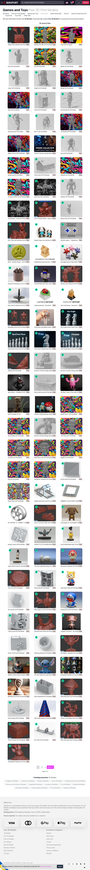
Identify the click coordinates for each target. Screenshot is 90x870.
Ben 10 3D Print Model (40, 131)
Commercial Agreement (53, 845)
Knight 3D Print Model (40, 88)
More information (45, 866)
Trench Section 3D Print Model (16, 740)
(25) (26, 15)
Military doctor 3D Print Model (16, 153)
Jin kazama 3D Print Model (68, 131)
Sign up (85, 2)
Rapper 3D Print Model (67, 457)
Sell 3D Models (8, 845)
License (48, 842)
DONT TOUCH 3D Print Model (16, 653)
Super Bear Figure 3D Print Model (70, 588)
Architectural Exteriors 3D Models (74, 781)
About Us (7, 802)
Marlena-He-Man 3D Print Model (43, 44)
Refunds (49, 853)
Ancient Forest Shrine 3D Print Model (44, 631)
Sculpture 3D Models (12, 781)
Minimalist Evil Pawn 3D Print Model (18, 696)
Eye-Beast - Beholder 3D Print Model (71, 653)
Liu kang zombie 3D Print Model (17, 197)
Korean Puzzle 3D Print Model (16, 544)
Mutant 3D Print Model (67, 88)
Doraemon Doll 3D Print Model (69, 609)
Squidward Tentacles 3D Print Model (44, 479)
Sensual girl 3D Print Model (68, 110)
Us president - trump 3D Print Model (18, 218)
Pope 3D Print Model (66, 44)
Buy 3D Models (10, 830)
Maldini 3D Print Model (67, 66)
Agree (60, 866)
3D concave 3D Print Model (15, 609)
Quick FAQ (49, 839)
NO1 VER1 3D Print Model (41, 740)
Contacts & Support (54, 830)
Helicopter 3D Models (21, 788)
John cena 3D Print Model (68, 436)
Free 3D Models (9, 839)
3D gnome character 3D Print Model (71, 566)
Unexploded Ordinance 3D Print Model (18, 761)
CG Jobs (6, 853)
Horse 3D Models (56, 781)
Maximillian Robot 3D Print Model (17, 327)
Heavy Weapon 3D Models (39, 788)
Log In (79, 2)
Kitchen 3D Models (42, 781)
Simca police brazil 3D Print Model (43, 392)
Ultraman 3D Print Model (67, 175)
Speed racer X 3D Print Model (69, 414)
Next (50, 767)
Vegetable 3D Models (35, 784)
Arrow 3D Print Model (67, 153)
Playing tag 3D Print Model (41, 588)
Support (48, 833)
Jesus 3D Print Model (14, 88)
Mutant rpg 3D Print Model (15, 175)
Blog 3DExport (8, 850)
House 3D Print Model (40, 110)
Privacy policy (50, 848)
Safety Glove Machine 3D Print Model (18, 44)
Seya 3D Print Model (13, 110)
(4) (8, 15)
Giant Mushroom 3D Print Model (69, 696)
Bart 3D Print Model (13, 479)
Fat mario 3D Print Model (15, 457)
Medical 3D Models (78, 784)
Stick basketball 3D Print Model (43, 696)
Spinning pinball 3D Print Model (43, 653)
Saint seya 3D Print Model (41, 197)
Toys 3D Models (64, 784)
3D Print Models (9, 836)
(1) (66, 14)
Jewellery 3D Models (51, 784)
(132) (17, 15)
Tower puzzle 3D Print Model (16, 631)
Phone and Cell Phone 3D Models (15, 784)
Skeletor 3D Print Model (67, 197)
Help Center (50, 836)
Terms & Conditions (52, 850)
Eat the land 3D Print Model (68, 479)
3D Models (7, 833)
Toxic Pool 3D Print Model (15, 588)
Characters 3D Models (27, 781)
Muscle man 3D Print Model (68, 218)
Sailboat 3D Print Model (14, 370)
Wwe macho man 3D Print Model (43, 457)
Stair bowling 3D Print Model (16, 718)
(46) (55, 14)
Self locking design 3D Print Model (44, 718)
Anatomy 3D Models (69, 788)
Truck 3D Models (55, 788)
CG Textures (7, 842)
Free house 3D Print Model (41, 175)
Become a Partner (9, 848)
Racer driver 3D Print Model (15, 501)
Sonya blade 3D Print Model (16, 436)
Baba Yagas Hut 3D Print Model (43, 609)
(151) (78, 14)
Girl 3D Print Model (39, 66)
